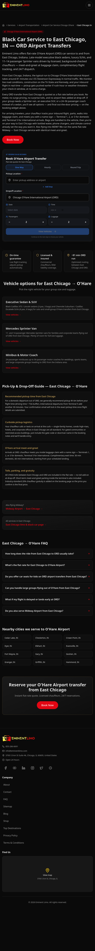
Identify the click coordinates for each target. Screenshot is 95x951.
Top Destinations (12, 828)
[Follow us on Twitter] (41, 768)
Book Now (13, 139)
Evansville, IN (72, 646)
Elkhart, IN (40, 646)
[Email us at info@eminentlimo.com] (47, 751)
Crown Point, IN (73, 638)
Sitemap (7, 806)
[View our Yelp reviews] (50, 768)
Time (51, 205)
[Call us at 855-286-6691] (47, 746)
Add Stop (47, 187)
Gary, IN (39, 654)
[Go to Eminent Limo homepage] (15, 5)
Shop (6, 820)
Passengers (12, 217)
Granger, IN (10, 662)
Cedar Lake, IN (11, 638)
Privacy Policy (10, 835)
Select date (13, 210)
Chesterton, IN (42, 638)
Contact (7, 791)
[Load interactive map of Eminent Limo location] (47, 874)
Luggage (53, 217)
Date (9, 205)
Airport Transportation (29, 25)
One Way (19, 167)
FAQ (5, 799)
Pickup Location (14, 173)
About (6, 784)
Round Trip (75, 167)
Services (11, 25)
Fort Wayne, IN (11, 654)
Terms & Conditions (13, 842)
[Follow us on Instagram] (32, 768)
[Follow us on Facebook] (5, 768)
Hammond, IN (72, 662)
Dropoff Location (14, 191)
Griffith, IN (40, 662)
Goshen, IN (71, 654)
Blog (5, 813)
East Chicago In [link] (84, 25)
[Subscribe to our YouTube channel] (14, 768)
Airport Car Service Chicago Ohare (58, 25)
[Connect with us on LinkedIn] (23, 768)
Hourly (47, 167)
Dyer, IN (8, 646)
